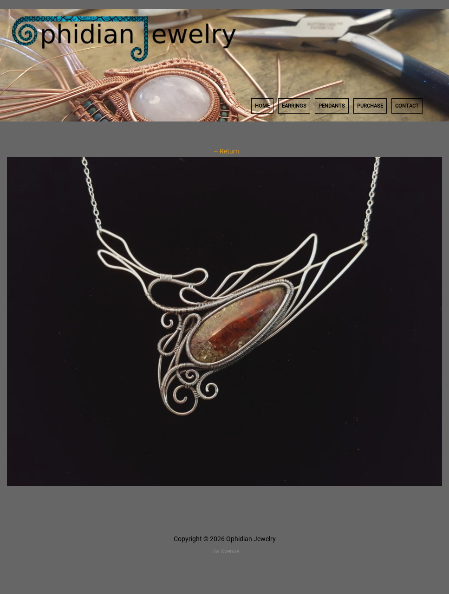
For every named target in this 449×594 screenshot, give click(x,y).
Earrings (294, 106)
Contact (407, 106)
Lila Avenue (224, 551)
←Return (224, 151)
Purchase (370, 106)
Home (262, 106)
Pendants (332, 106)
